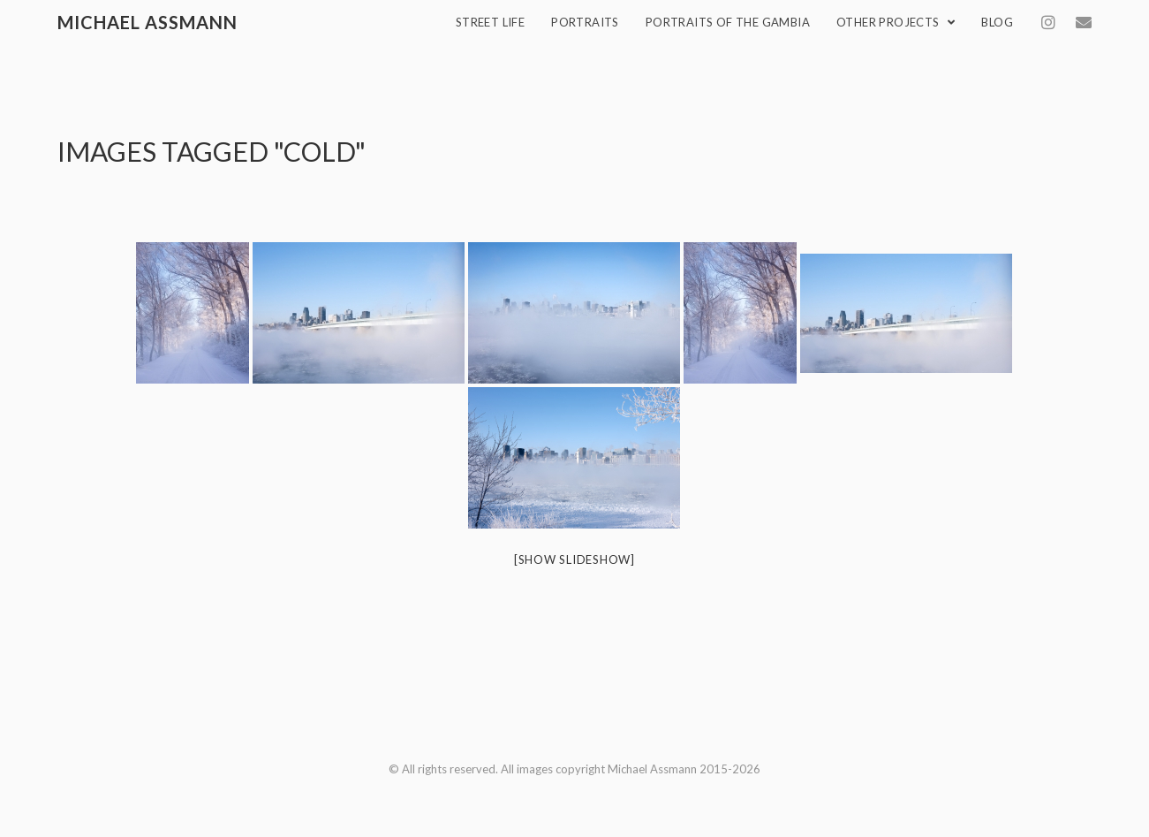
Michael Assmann (147, 22)
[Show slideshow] (574, 559)
